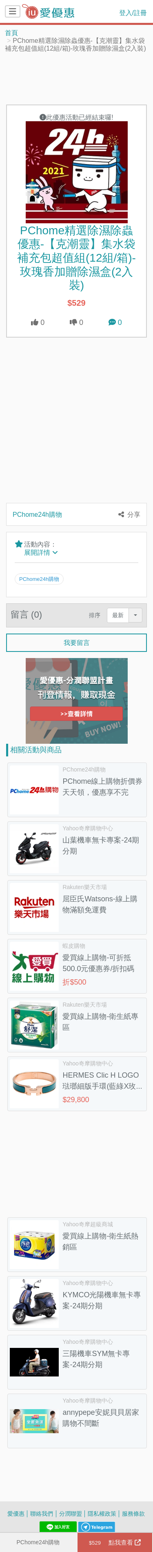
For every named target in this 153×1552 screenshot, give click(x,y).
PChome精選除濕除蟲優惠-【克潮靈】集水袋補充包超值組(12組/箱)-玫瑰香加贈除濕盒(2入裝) (76, 257)
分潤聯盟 (70, 1513)
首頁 (11, 33)
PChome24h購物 (38, 1542)
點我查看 (115, 1542)
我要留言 (77, 642)
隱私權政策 (102, 1513)
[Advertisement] (76, 78)
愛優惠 (15, 1513)
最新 (118, 615)
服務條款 (133, 1513)
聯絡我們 (41, 1513)
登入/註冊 (133, 13)
